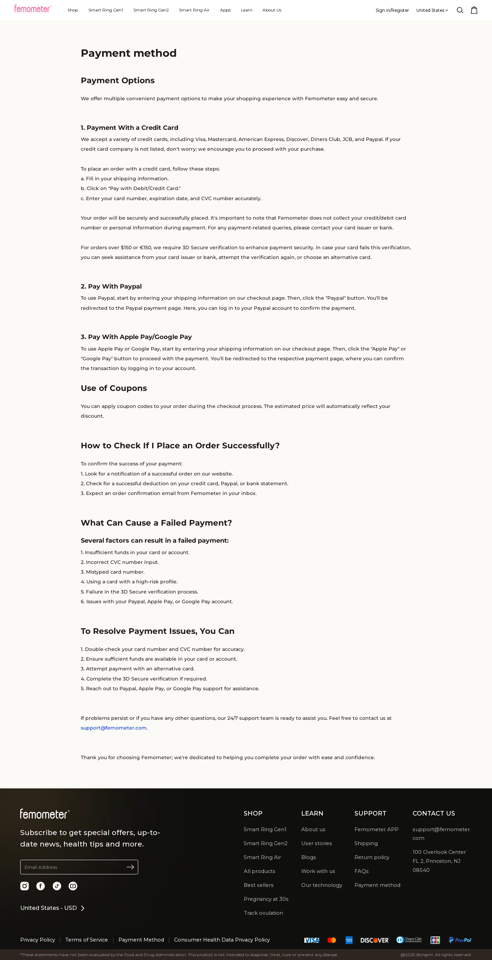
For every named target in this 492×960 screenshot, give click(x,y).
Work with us (318, 871)
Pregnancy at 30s (266, 899)
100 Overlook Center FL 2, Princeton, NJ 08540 (439, 861)
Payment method (377, 885)
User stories (316, 843)
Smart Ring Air (262, 857)
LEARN (312, 813)
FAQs (361, 871)
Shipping (366, 843)
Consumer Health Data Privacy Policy (222, 940)
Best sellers (259, 885)
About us (313, 829)
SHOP (253, 813)
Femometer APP (376, 829)
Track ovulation (263, 913)
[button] (79, 867)
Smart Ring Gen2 (266, 843)
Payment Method (141, 940)
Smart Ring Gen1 (265, 829)
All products (259, 871)
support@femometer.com (114, 728)
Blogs (308, 857)
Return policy (371, 857)
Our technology (321, 885)
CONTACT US (434, 813)
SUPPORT (370, 813)
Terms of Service (86, 940)
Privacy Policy (37, 940)
